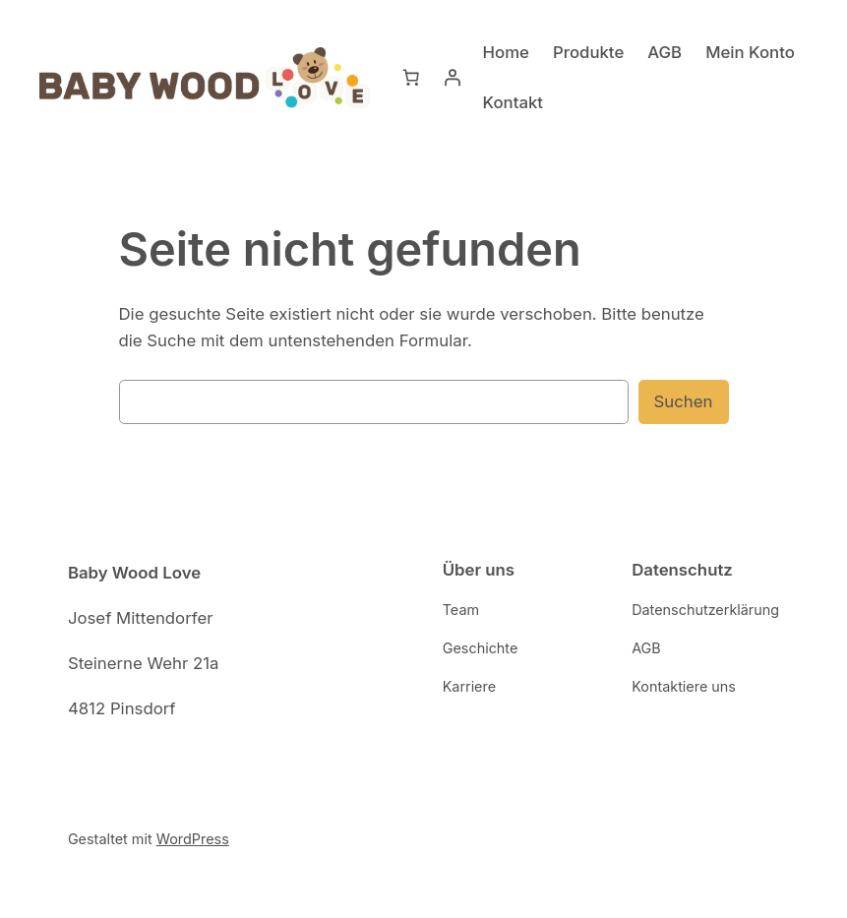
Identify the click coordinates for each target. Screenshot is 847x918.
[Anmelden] (452, 77)
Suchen (685, 401)
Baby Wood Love (135, 572)
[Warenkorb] (411, 77)
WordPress (186, 838)
